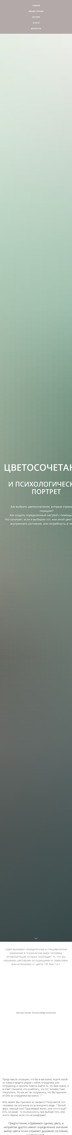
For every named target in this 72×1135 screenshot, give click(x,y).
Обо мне (36, 17)
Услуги (36, 23)
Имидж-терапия (36, 11)
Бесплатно (36, 28)
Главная (36, 5)
